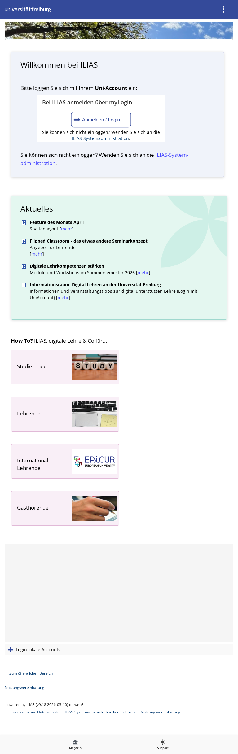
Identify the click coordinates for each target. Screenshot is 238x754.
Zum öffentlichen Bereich (31, 673)
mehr (66, 229)
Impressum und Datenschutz (34, 712)
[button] (119, 649)
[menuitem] (224, 9)
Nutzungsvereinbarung (24, 687)
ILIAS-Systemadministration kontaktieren (100, 712)
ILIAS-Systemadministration (100, 138)
